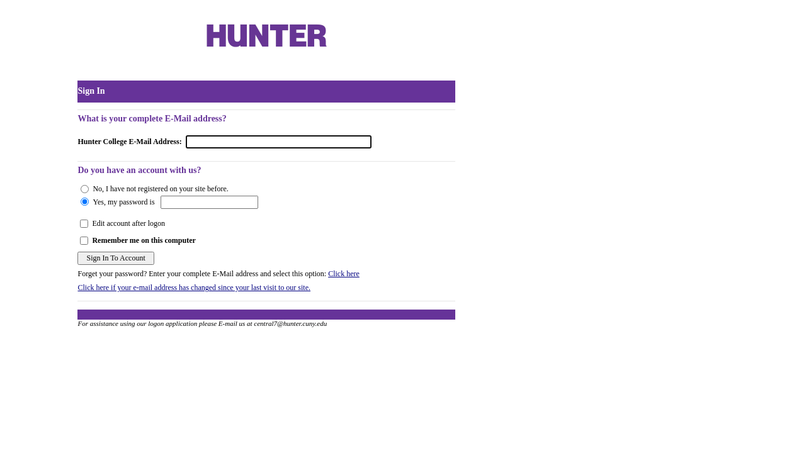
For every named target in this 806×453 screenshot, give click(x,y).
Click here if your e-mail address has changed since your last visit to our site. (193, 287)
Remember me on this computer (143, 240)
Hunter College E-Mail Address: (129, 141)
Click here (344, 273)
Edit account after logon (128, 223)
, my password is (129, 202)
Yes (98, 202)
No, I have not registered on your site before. (160, 188)
